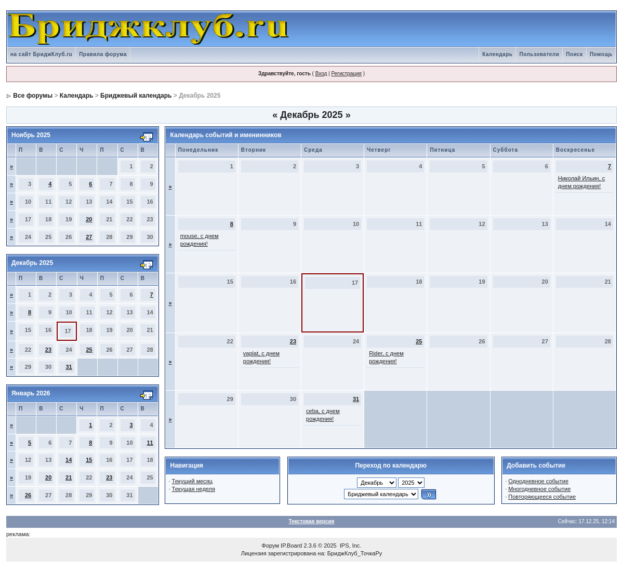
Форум (270, 545)
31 (69, 367)
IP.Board (291, 545)
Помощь (601, 54)
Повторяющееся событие (542, 497)
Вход (321, 73)
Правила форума (103, 54)
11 (150, 443)
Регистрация (346, 73)
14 (68, 460)
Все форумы (32, 95)
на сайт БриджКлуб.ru (41, 54)
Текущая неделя (193, 489)
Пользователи (539, 54)
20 (89, 219)
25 (89, 350)
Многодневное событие (539, 489)
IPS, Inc (350, 545)
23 (48, 350)
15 (89, 460)
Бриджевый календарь (135, 95)
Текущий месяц (192, 481)
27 (89, 237)
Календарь (497, 54)
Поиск (574, 54)
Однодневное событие (538, 481)
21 (68, 477)
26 (28, 495)
